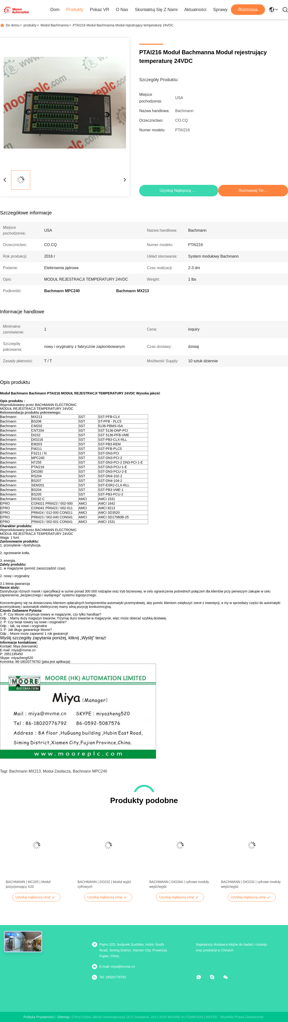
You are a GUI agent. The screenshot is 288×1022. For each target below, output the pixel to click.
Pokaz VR (99, 10)
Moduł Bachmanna (55, 25)
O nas (122, 10)
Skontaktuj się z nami (156, 10)
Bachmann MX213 (25, 771)
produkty (30, 25)
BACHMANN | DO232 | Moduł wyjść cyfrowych (104, 884)
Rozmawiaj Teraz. (254, 190)
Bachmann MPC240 (90, 771)
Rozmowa (248, 9)
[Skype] (215, 977)
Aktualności (195, 10)
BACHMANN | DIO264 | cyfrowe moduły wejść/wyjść (179, 884)
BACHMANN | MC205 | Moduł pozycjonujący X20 (28, 884)
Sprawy (220, 10)
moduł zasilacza (57, 771)
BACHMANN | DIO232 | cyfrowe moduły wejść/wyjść (251, 884)
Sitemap (63, 1017)
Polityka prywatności (39, 1017)
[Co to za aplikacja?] (202, 977)
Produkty (74, 10)
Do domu (12, 25)
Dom (55, 10)
